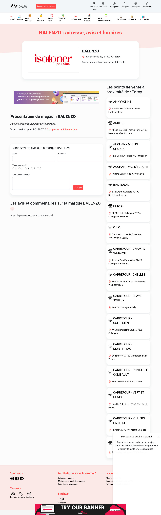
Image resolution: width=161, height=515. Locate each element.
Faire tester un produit (67, 484)
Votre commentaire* (21, 174)
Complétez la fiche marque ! (62, 129)
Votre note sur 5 (19, 165)
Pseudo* (62, 153)
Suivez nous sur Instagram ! (136, 436)
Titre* (14, 153)
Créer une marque (66, 478)
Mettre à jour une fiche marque (71, 481)
